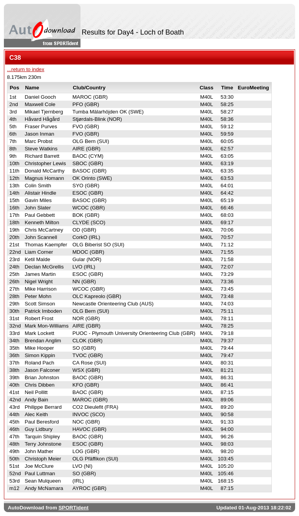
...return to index (25, 69)
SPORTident (73, 508)
